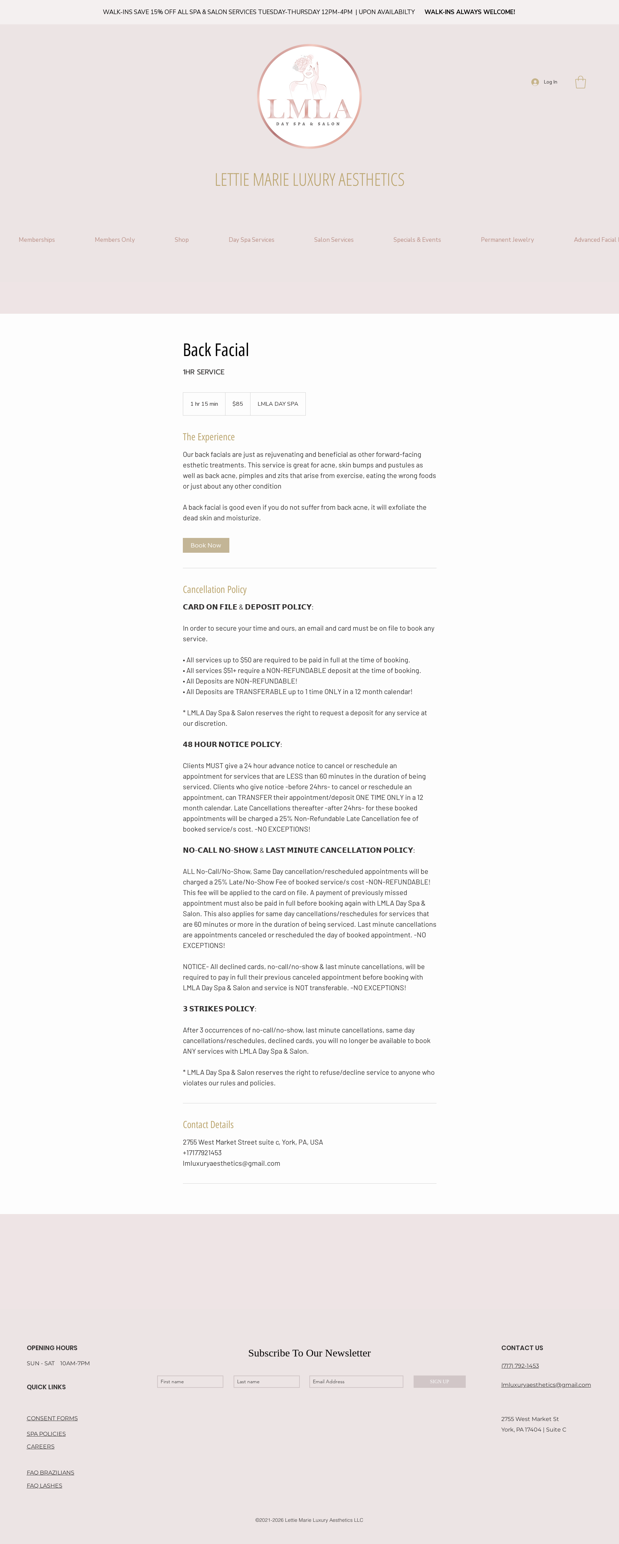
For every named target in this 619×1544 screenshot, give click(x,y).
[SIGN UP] (440, 1381)
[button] (580, 82)
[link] (206, 545)
